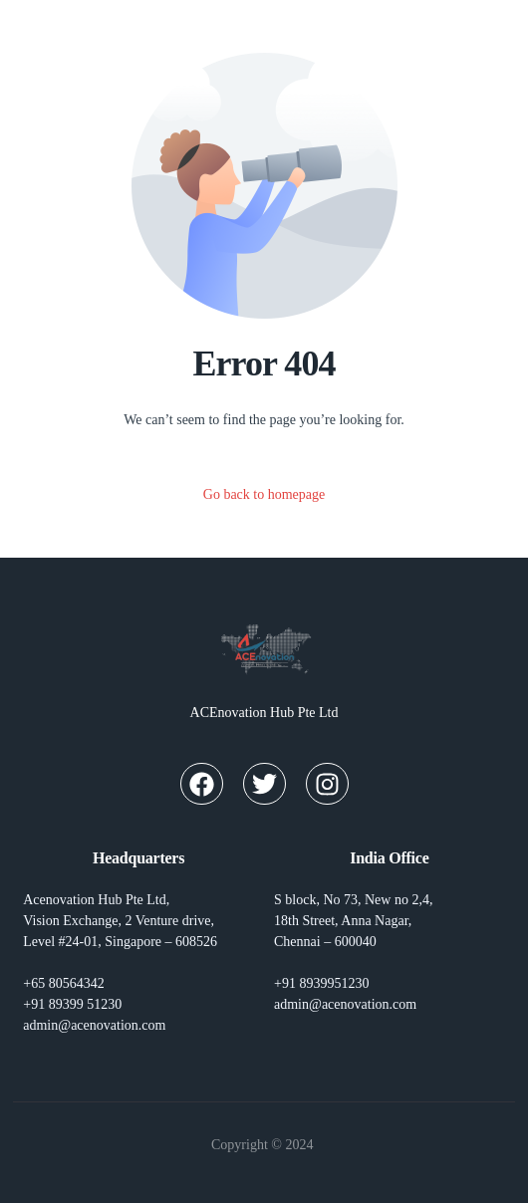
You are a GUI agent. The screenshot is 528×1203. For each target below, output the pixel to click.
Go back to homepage (264, 494)
